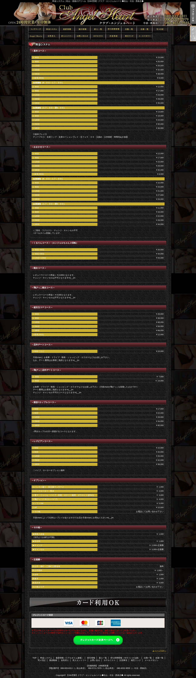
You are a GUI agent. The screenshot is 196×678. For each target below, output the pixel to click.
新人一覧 (98, 29)
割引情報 (82, 29)
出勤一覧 (129, 29)
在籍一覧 (144, 29)
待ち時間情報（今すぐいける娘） (113, 29)
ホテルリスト (98, 36)
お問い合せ (82, 36)
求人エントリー (67, 36)
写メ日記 (160, 29)
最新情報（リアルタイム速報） (67, 29)
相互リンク (129, 36)
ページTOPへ (160, 651)
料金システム (51, 29)
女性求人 (51, 36)
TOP (36, 29)
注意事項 (113, 36)
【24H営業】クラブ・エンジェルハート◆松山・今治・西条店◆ (94, 675)
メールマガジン (144, 36)
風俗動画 (36, 36)
